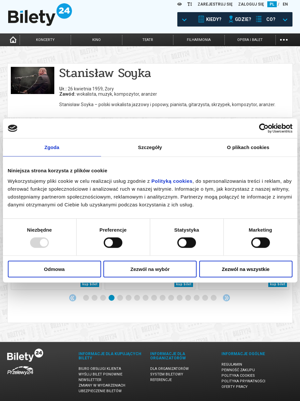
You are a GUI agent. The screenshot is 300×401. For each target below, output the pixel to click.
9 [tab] (154, 298)
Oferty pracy (234, 387)
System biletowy (166, 374)
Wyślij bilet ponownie (100, 374)
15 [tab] (205, 298)
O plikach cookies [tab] (248, 147)
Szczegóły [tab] (150, 147)
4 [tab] (112, 298)
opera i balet (250, 40)
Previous (72, 297)
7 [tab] (137, 298)
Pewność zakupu (238, 370)
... (283, 39)
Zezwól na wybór (149, 269)
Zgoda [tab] (52, 147)
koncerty (45, 40)
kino (96, 40)
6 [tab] (129, 298)
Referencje (161, 380)
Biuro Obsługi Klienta (100, 369)
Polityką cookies (172, 180)
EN (285, 4)
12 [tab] (180, 298)
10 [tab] (163, 298)
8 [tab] (146, 298)
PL (272, 4)
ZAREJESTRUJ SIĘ (215, 4)
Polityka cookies (238, 375)
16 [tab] (214, 298)
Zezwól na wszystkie (246, 269)
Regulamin (231, 364)
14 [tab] (197, 298)
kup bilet (89, 284)
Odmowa (54, 269)
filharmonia (199, 40)
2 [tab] (95, 298)
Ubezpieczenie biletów (100, 391)
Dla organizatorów (169, 369)
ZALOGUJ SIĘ (251, 4)
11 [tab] (171, 298)
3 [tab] (103, 298)
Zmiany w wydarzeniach (102, 385)
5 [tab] (120, 298)
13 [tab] (188, 298)
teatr (147, 40)
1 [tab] (86, 298)
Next (226, 297)
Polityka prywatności (243, 381)
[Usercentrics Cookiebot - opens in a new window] (263, 128)
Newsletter (90, 380)
